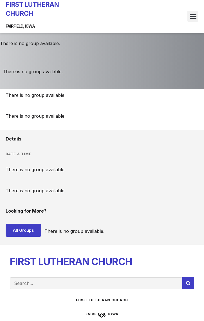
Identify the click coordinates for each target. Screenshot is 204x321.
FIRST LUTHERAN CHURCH (71, 261)
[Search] (188, 283)
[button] (192, 16)
